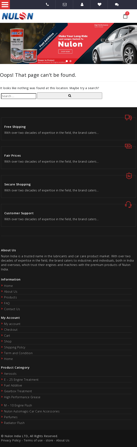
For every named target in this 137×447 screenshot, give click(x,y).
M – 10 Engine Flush (18, 405)
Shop (8, 341)
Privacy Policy (11, 440)
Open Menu (5, 4)
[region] (68, 43)
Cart (7, 336)
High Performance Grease (22, 397)
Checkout (11, 330)
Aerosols (10, 374)
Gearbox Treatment (18, 391)
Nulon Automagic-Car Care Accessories (32, 411)
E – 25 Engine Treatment (21, 380)
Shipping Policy (14, 347)
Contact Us (12, 309)
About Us (10, 291)
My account (12, 324)
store (49, 440)
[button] (67, 61)
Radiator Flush (14, 423)
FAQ (7, 303)
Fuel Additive (13, 385)
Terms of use (33, 440)
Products (10, 297)
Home (8, 286)
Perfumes (11, 417)
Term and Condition (18, 353)
